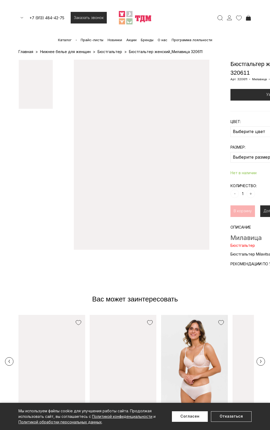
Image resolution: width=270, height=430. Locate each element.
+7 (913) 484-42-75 (47, 18)
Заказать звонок (89, 17)
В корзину (243, 211)
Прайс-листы (92, 40)
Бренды (147, 40)
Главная (25, 51)
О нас (162, 40)
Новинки (115, 40)
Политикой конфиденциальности (122, 416)
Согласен (189, 416)
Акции (131, 40)
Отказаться (231, 416)
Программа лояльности (192, 40)
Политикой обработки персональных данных (60, 422)
